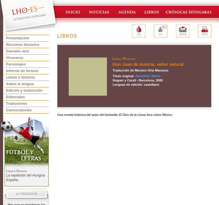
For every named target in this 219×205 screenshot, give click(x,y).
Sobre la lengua (20, 84)
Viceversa (14, 58)
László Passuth (124, 59)
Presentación (17, 38)
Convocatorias (19, 110)
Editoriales (15, 97)
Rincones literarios (22, 44)
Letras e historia (20, 77)
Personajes (16, 64)
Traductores (16, 103)
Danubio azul (17, 51)
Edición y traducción (24, 90)
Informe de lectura (22, 71)
